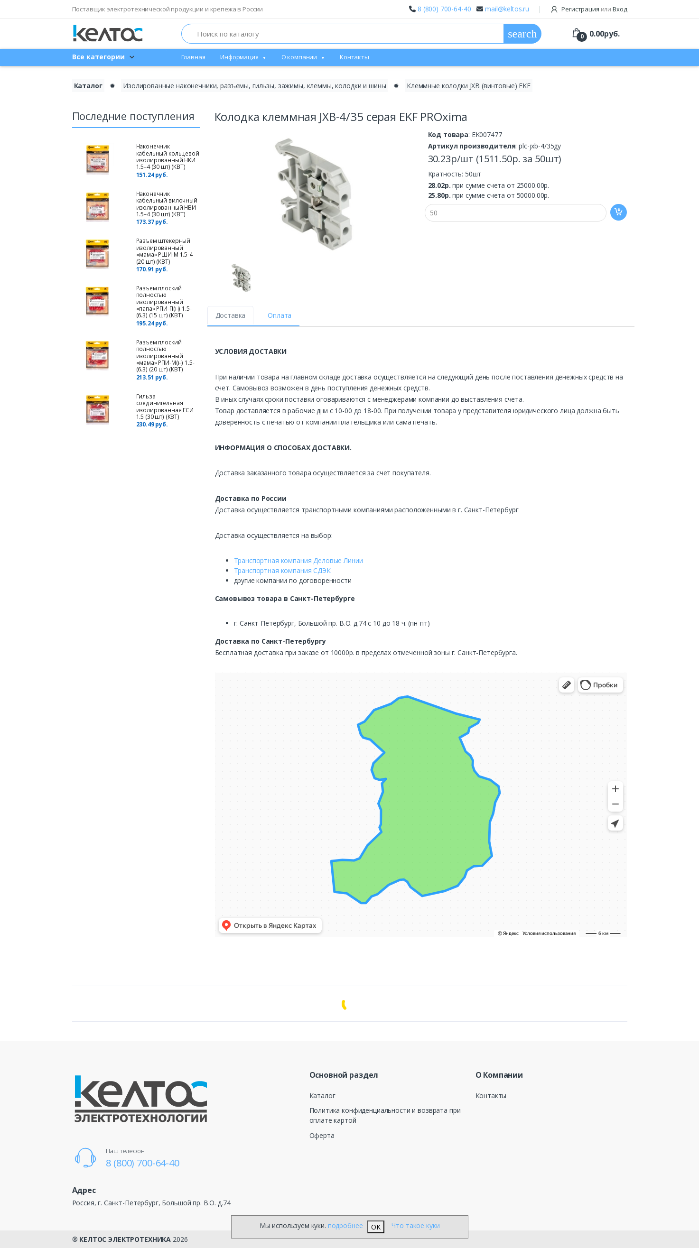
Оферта (322, 1135)
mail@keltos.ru (507, 8)
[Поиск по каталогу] (342, 34)
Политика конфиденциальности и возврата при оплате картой (385, 1115)
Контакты (354, 57)
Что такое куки (415, 1225)
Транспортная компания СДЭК (282, 570)
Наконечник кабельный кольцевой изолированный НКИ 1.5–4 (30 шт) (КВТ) (167, 156)
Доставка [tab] (230, 315)
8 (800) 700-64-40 (444, 8)
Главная (193, 57)
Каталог (322, 1095)
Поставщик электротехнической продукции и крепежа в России (167, 9)
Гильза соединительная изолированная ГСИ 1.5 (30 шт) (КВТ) (165, 406)
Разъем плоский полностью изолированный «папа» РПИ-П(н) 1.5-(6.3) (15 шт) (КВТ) (164, 302)
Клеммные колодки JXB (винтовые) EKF (469, 85)
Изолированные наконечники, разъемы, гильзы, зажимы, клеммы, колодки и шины (254, 85)
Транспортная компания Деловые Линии (298, 560)
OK (376, 1226)
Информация (239, 57)
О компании (299, 57)
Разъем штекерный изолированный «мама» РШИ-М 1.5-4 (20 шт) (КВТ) (164, 251)
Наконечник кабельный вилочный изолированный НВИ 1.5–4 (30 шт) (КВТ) (166, 204)
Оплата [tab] (279, 315)
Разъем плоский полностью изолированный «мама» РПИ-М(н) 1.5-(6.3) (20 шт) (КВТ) (165, 356)
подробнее (345, 1225)
